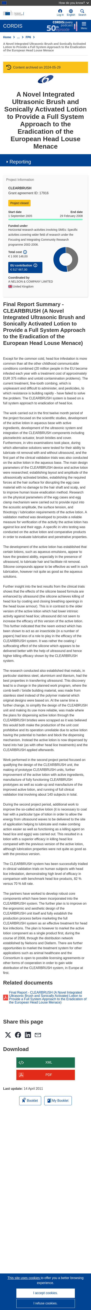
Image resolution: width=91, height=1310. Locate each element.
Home (7, 37)
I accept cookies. (45, 1293)
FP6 (28, 37)
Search (82, 12)
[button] (71, 12)
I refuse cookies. (46, 1303)
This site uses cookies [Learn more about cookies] (24, 1278)
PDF (49, 1075)
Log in (60, 12)
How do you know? (74, 3)
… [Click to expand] (18, 37)
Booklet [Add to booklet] (30, 1100)
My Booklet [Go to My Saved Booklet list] (58, 1101)
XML (49, 1062)
